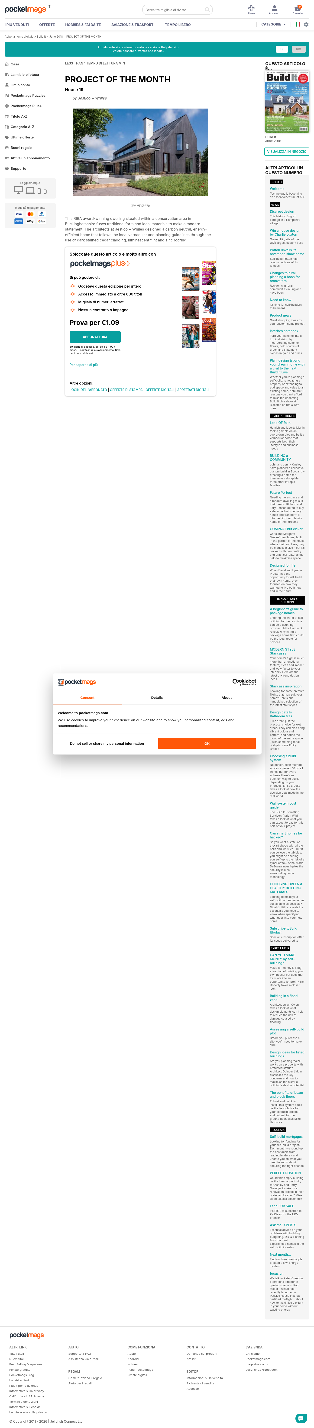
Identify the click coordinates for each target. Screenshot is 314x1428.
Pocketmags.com (258, 1359)
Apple (131, 1353)
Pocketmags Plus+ (23, 106)
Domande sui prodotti (202, 1353)
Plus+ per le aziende (23, 1385)
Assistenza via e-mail (83, 1359)
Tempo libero (178, 24)
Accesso (193, 1388)
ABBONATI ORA (95, 337)
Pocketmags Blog (21, 1375)
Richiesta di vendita (200, 1383)
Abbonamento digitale (19, 36)
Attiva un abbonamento (27, 158)
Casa (12, 64)
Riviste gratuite (19, 1369)
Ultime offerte (19, 137)
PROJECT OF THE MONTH (83, 36)
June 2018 (56, 36)
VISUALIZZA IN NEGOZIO (286, 152)
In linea (132, 1364)
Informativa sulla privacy (26, 1391)
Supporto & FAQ (79, 1353)
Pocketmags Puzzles (25, 95)
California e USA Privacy (26, 1396)
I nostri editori (19, 1380)
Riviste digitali (137, 1375)
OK (207, 743)
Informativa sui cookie (25, 1407)
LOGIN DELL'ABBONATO (88, 390)
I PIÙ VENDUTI (17, 24)
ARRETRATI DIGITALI (193, 390)
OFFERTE (47, 24)
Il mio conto (17, 85)
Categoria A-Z (19, 127)
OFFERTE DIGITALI (160, 390)
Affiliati (191, 1359)
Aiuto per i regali (80, 1383)
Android (133, 1359)
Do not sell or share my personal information (107, 743)
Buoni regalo (18, 147)
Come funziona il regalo (85, 1378)
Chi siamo (252, 1353)
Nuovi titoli (16, 1359)
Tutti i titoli (16, 1353)
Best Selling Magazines (25, 1364)
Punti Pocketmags (140, 1369)
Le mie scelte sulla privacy (28, 1412)
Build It (41, 36)
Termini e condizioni (23, 1401)
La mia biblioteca (22, 74)
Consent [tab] (87, 698)
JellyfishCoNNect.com (262, 1369)
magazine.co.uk (257, 1364)
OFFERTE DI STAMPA (126, 390)
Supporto (15, 168)
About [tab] (227, 698)
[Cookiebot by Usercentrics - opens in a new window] (236, 682)
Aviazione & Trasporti (133, 24)
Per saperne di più (84, 365)
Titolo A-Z (16, 116)
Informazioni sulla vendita (205, 1378)
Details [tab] (157, 698)
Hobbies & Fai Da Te (83, 24)
